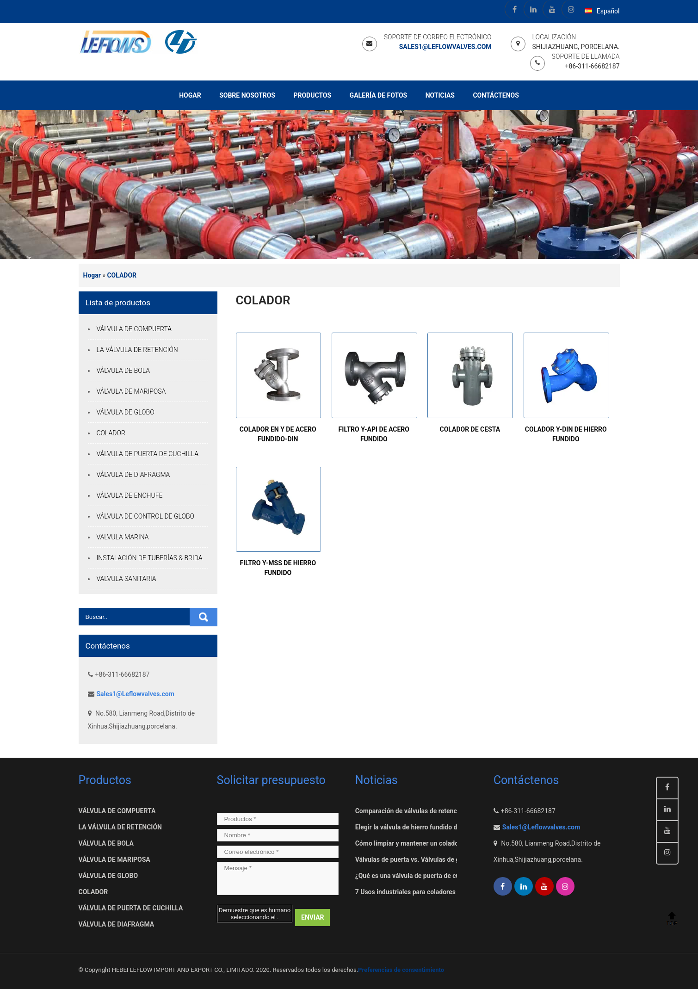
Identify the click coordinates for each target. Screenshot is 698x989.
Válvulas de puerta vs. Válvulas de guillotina (419, 859)
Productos (312, 95)
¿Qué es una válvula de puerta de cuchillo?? (418, 875)
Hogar (190, 95)
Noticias (440, 95)
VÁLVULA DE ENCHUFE (130, 495)
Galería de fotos (379, 95)
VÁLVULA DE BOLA (123, 370)
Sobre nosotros (247, 95)
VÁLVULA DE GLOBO (125, 412)
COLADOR (121, 275)
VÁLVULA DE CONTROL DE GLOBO (146, 516)
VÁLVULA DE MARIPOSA (131, 391)
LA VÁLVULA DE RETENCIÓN (137, 349)
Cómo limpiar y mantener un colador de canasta (424, 843)
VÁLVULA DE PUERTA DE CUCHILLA (147, 453)
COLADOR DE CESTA (469, 429)
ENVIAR (312, 917)
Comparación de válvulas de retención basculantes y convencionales (455, 811)
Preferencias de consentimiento (401, 969)
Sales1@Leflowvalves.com (445, 46)
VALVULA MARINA (123, 537)
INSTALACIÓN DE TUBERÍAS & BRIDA (150, 558)
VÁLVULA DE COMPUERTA (134, 329)
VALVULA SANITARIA (126, 578)
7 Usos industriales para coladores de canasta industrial (436, 892)
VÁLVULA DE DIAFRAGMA (133, 474)
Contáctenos (496, 95)
